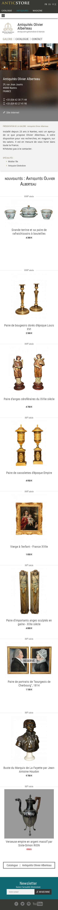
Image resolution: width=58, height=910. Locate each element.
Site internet (12, 112)
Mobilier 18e (13, 161)
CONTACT (37, 39)
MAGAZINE (37, 10)
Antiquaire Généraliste (17, 165)
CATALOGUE (7, 10)
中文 (54, 4)
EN (49, 4)
